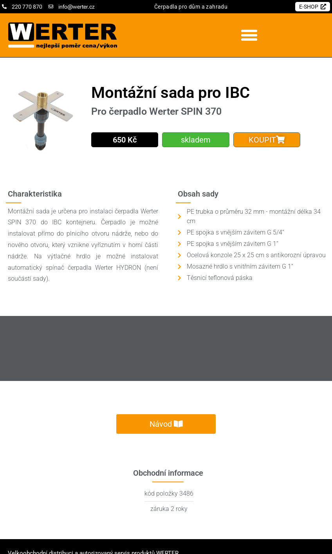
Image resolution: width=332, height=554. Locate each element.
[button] (249, 35)
